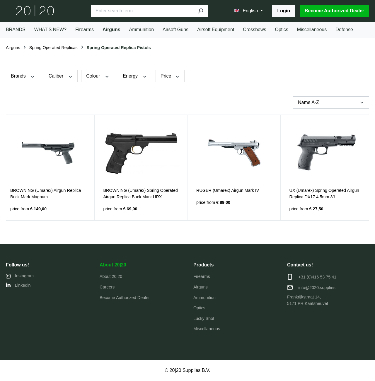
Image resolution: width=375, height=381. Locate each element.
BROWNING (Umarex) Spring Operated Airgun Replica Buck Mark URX (140, 193)
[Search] (200, 11)
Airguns (200, 287)
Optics (199, 308)
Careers (107, 287)
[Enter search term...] (142, 11)
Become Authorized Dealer (334, 10)
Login (283, 10)
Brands (23, 76)
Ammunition (204, 297)
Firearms (201, 276)
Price (170, 76)
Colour (97, 76)
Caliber (61, 76)
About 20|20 (113, 264)
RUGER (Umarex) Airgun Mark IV (227, 190)
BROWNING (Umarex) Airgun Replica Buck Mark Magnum (45, 193)
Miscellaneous (206, 328)
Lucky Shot (203, 318)
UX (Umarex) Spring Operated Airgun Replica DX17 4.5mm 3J (324, 193)
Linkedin (18, 285)
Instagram (20, 275)
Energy (135, 76)
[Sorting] (331, 102)
